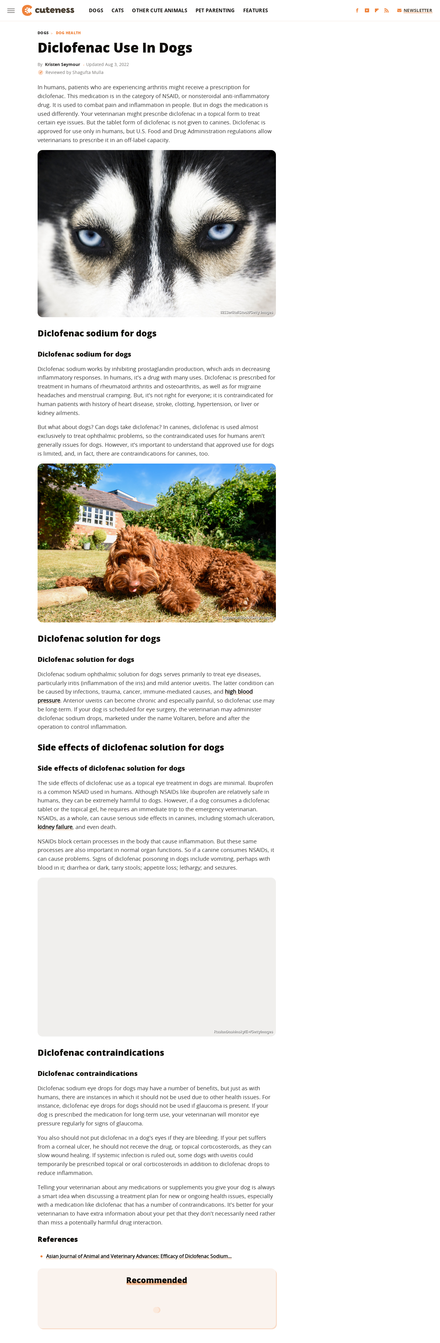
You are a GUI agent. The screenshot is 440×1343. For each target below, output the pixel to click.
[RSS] (387, 10)
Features (255, 10)
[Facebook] (357, 10)
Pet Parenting (215, 10)
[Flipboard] (377, 10)
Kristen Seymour (62, 64)
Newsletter (414, 10)
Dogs (96, 10)
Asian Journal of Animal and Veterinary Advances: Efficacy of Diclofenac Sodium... (139, 1256)
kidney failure (55, 827)
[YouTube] (367, 10)
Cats (118, 10)
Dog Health (68, 33)
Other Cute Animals (159, 10)
